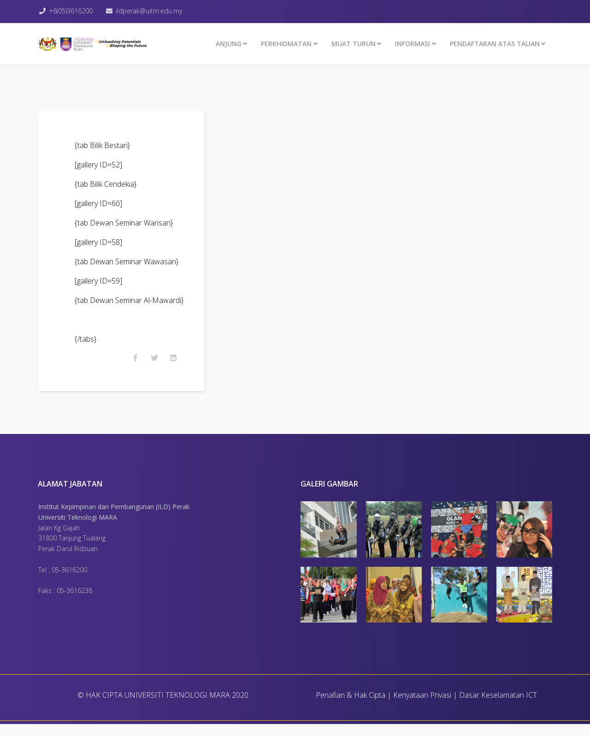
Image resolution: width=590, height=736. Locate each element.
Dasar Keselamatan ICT (498, 707)
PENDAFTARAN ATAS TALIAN (495, 43)
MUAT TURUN (353, 43)
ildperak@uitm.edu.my (153, 10)
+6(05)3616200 (73, 10)
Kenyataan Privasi (422, 707)
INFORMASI (412, 43)
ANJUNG (229, 43)
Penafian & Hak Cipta (350, 707)
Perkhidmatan (286, 43)
